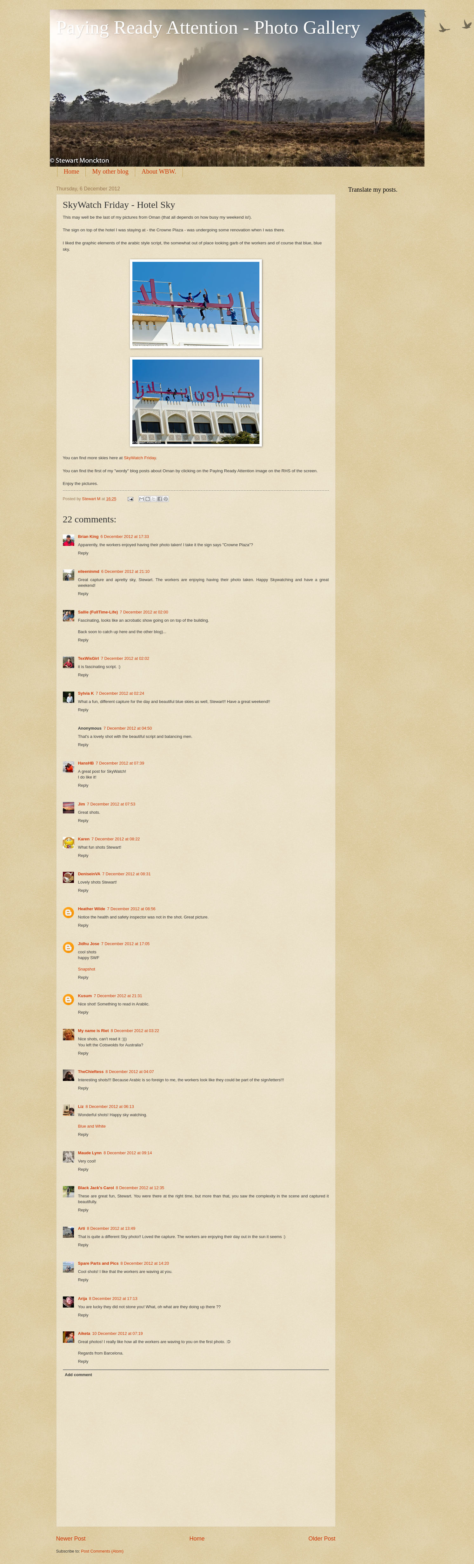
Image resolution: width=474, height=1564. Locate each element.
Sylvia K (86, 693)
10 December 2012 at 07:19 (117, 1333)
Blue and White (92, 1126)
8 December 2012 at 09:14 (127, 1152)
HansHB (86, 763)
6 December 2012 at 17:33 (125, 536)
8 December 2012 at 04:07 (129, 1071)
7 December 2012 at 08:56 (131, 908)
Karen (84, 839)
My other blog (110, 171)
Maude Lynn (90, 1152)
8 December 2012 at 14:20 (145, 1263)
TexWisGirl (88, 658)
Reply (83, 553)
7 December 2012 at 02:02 (125, 658)
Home (71, 171)
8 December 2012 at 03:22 (135, 1030)
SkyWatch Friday (140, 457)
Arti (81, 1228)
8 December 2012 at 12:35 (140, 1187)
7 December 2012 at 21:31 (118, 995)
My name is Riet (93, 1030)
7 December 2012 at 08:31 (126, 873)
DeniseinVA (89, 873)
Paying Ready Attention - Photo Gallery (208, 27)
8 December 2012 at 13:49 (111, 1228)
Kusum (85, 995)
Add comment (78, 1374)
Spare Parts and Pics (98, 1263)
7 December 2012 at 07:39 (120, 763)
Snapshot (86, 969)
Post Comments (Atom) (102, 1551)
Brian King (88, 536)
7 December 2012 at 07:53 (111, 804)
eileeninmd (88, 571)
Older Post (321, 1538)
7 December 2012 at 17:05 (125, 943)
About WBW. (159, 171)
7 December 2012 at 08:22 (115, 839)
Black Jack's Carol (96, 1187)
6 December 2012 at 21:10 (125, 571)
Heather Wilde (91, 908)
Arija (82, 1298)
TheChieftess (91, 1071)
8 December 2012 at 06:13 (109, 1106)
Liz (81, 1106)
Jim (81, 804)
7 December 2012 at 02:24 (120, 693)
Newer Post (71, 1538)
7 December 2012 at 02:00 (144, 612)
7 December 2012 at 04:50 (127, 728)
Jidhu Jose (88, 943)
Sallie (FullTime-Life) (98, 612)
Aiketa (84, 1333)
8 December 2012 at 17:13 (113, 1298)
